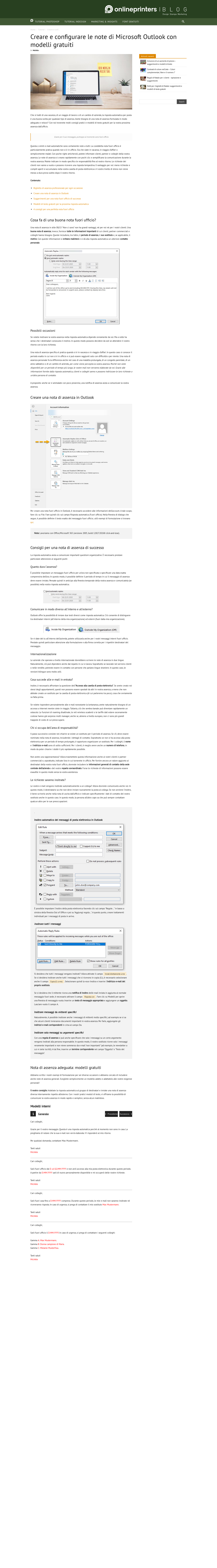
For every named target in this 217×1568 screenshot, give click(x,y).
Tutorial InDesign (71, 21)
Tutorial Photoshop (43, 21)
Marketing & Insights (100, 21)
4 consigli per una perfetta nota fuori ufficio (53, 209)
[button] (183, 21)
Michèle (36, 50)
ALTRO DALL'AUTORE (63, 1512)
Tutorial (41, 29)
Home (32, 29)
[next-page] (37, 1551)
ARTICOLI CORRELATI (41, 1512)
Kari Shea (58, 1497)
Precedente (111, 1114)
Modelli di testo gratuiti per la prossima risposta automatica (61, 204)
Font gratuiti (127, 21)
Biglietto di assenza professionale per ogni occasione (58, 188)
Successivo (126, 1114)
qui (31, 522)
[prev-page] (32, 1551)
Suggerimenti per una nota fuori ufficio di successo (57, 198)
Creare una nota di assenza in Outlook (51, 193)
